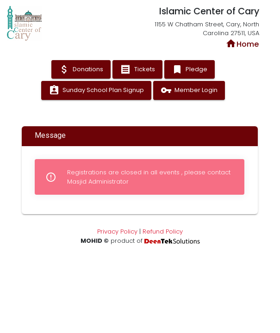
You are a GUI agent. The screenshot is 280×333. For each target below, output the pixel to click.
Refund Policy (163, 231)
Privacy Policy (117, 231)
